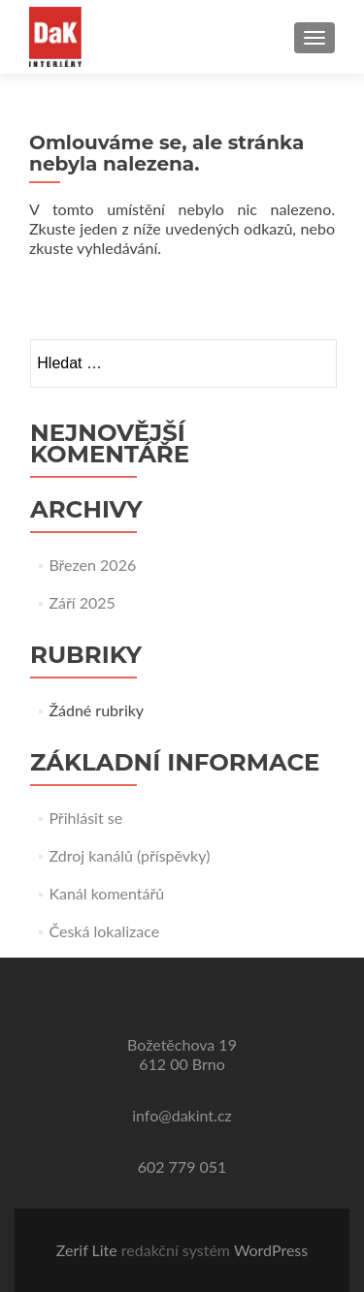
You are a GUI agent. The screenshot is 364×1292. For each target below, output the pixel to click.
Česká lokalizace (104, 931)
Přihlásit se (85, 817)
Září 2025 (82, 602)
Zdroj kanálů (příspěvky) (129, 855)
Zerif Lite (88, 1250)
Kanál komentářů (106, 893)
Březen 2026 (92, 564)
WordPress (271, 1250)
